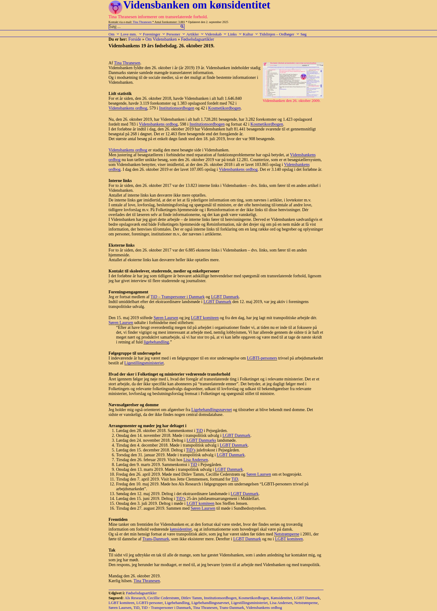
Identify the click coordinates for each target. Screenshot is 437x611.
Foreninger (154, 34)
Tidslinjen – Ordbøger (279, 34)
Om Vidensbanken (161, 39)
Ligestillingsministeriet (144, 363)
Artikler (195, 34)
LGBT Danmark (225, 297)
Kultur (250, 34)
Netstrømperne (286, 534)
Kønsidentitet (281, 598)
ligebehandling (156, 342)
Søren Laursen (166, 318)
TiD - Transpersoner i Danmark (166, 607)
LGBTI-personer (149, 602)
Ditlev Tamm (191, 598)
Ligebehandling (177, 602)
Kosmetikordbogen (224, 108)
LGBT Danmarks (201, 440)
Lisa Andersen (195, 459)
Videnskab (216, 34)
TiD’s (190, 450)
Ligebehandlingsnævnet (211, 409)
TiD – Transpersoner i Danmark (178, 297)
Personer (175, 34)
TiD (199, 430)
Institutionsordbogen (176, 108)
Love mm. (131, 34)
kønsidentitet (181, 529)
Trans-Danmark (155, 539)
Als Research (135, 598)
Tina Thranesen (142, 22)
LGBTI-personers (262, 358)
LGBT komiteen (205, 318)
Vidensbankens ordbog (128, 108)
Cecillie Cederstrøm (163, 598)
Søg (303, 34)
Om (114, 34)
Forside (134, 39)
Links (235, 34)
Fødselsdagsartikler (197, 39)
